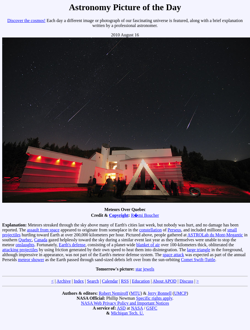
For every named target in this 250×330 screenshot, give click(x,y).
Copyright (118, 215)
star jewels (144, 269)
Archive (63, 281)
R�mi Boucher (145, 215)
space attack (173, 254)
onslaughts (24, 244)
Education (141, 281)
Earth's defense (72, 244)
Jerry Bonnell (160, 293)
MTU (136, 293)
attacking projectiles (20, 249)
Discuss (186, 281)
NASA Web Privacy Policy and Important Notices (125, 303)
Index (79, 281)
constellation (150, 230)
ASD (121, 308)
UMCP (180, 293)
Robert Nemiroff (113, 293)
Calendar (110, 281)
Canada (40, 239)
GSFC (151, 308)
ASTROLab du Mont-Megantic (215, 234)
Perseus (174, 230)
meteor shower (31, 259)
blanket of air (148, 244)
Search (93, 281)
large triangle (198, 249)
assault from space (43, 230)
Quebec (25, 239)
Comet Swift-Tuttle (198, 259)
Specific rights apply (154, 298)
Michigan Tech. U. (127, 313)
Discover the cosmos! (26, 20)
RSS (125, 281)
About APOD (164, 281)
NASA (137, 308)
